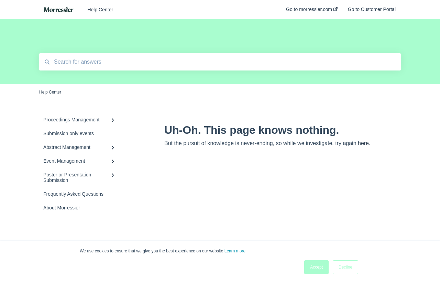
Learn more (234, 251)
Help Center (100, 9)
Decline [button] (345, 267)
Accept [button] (316, 267)
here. (364, 143)
